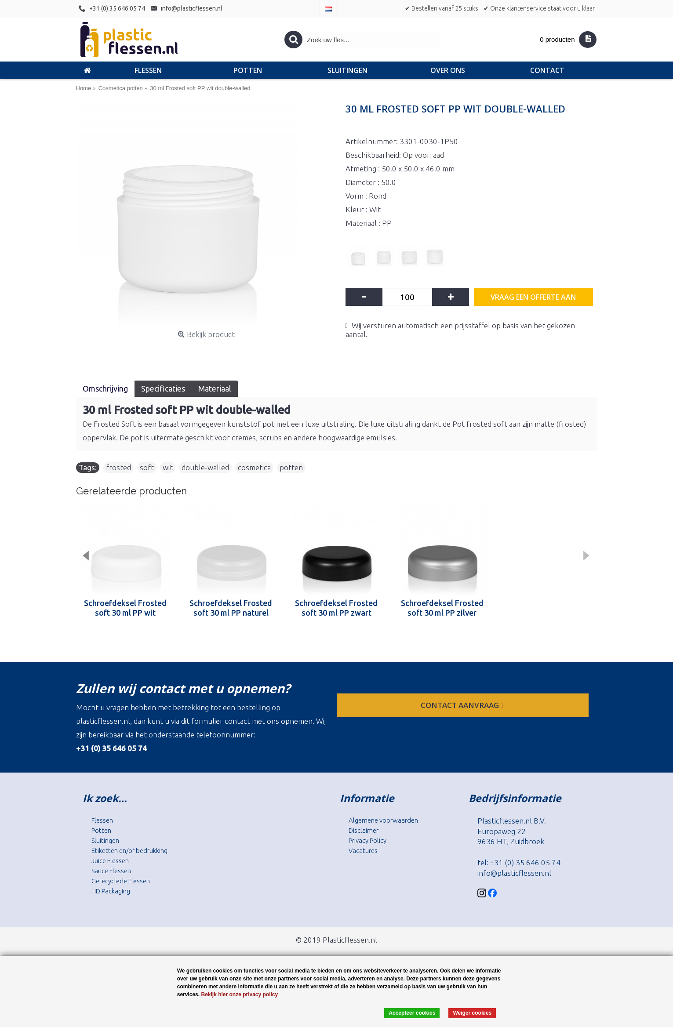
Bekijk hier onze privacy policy (239, 994)
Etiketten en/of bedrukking (129, 850)
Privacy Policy (367, 840)
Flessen (102, 820)
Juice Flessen (110, 860)
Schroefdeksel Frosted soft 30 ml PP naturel (230, 608)
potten (291, 467)
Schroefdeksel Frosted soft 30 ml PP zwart (336, 608)
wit (168, 467)
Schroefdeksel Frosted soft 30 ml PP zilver (442, 608)
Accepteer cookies (412, 1013)
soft (147, 467)
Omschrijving (105, 388)
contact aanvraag (463, 705)
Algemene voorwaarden (383, 820)
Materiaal (214, 388)
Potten (101, 830)
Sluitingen (105, 840)
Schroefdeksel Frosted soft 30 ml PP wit (125, 608)
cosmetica (254, 467)
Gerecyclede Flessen (120, 881)
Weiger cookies (472, 1013)
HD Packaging (110, 891)
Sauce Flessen (111, 871)
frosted (118, 467)
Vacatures (363, 850)
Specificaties (163, 388)
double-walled (205, 467)
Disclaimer (363, 830)
